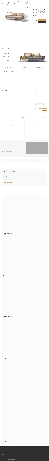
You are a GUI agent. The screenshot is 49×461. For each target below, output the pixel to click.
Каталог (8, 1)
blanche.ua (11, 459)
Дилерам (3, 453)
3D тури (10, 453)
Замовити (44, 110)
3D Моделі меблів (11, 452)
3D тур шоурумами (40, 27)
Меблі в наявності (12, 1)
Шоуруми (23, 1)
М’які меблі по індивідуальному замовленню (5, 454)
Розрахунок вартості (41, 20)
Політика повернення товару (36, 453)
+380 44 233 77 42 (40, 1)
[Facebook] (40, 451)
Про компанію (27, 1)
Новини (30, 1)
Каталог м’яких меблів (7, 3)
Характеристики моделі (9, 67)
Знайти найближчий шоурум (41, 26)
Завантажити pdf (40, 67)
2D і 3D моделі (24, 67)
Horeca (16, 1)
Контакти (33, 1)
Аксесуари (27, 452)
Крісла (20, 452)
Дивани (11, 3)
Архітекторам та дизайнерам (5, 452)
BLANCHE (3, 3)
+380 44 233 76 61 (40, 25)
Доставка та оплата (35, 452)
